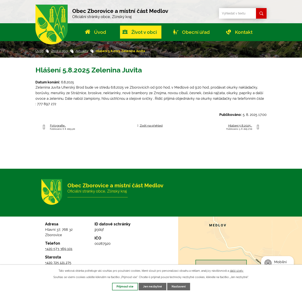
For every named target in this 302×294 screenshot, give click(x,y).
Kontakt (244, 32)
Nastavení (179, 286)
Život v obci (144, 32)
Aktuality (82, 51)
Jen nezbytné (152, 286)
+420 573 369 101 (58, 249)
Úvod (100, 32)
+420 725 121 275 (58, 263)
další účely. (237, 270)
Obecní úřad (196, 32)
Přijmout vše (125, 286)
